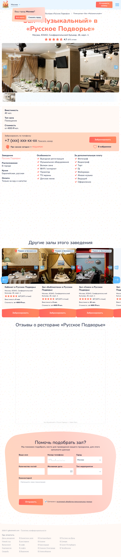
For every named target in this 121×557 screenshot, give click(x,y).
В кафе (22, 545)
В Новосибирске (44, 551)
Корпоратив (6, 548)
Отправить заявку (104, 4)
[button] (5, 67)
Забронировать (20, 313)
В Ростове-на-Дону (67, 538)
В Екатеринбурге (44, 538)
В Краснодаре (43, 545)
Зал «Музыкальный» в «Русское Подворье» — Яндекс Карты (60, 422)
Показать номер (45, 141)
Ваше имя (23, 455)
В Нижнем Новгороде (46, 548)
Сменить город (34, 17)
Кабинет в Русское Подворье (20, 287)
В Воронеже (24, 551)
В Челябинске (65, 548)
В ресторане (24, 541)
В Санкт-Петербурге (68, 545)
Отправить (31, 502)
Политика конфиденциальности (33, 530)
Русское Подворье (11, 158)
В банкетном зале (26, 538)
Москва (14, 5)
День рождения (8, 538)
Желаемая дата (55, 466)
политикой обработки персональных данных (74, 502)
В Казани (41, 541)
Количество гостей (28, 466)
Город (79, 455)
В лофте (22, 548)
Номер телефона (55, 455)
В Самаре (63, 541)
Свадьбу (5, 551)
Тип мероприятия (84, 466)
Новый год (6, 541)
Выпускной (6, 545)
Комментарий (25, 478)
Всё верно (20, 17)
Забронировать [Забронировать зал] (103, 139)
